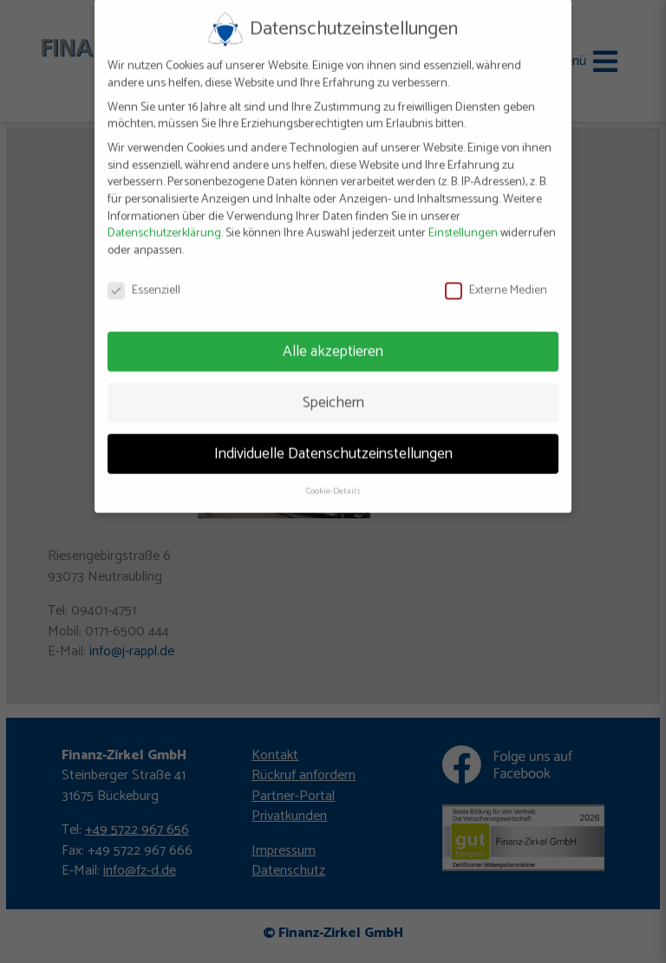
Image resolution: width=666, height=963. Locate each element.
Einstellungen (463, 224)
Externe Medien (496, 281)
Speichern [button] (333, 393)
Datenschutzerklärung (164, 224)
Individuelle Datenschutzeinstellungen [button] (333, 444)
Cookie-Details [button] (333, 482)
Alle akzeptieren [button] (333, 342)
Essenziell (144, 281)
